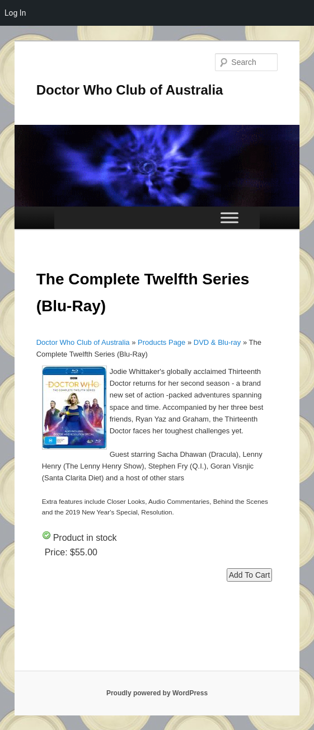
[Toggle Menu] (229, 217)
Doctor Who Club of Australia (129, 89)
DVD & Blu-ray (217, 342)
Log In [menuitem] (15, 12)
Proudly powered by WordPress (157, 693)
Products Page (161, 342)
